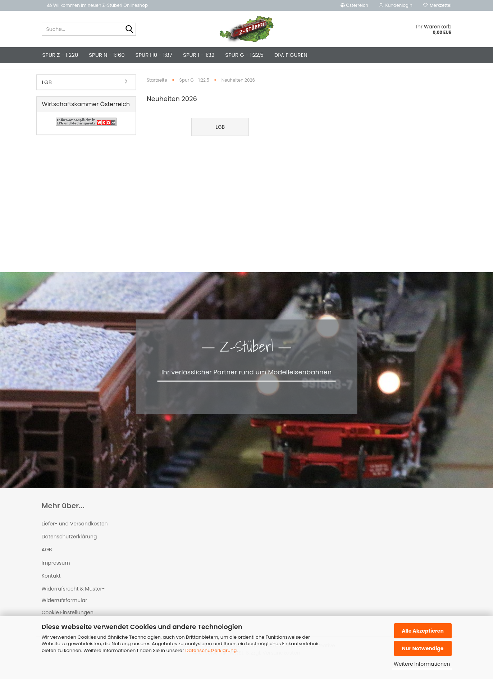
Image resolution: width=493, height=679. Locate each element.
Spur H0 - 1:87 (154, 55)
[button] (354, 5)
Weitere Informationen (422, 663)
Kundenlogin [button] (395, 5)
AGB (47, 556)
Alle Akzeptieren (423, 630)
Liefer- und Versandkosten (75, 530)
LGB (47, 88)
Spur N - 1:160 (106, 55)
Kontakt (51, 582)
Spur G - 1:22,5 (244, 55)
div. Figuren (290, 55)
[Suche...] (129, 29)
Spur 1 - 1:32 (198, 55)
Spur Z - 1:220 (60, 55)
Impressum (56, 569)
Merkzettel (437, 5)
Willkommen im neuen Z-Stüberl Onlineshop (98, 5)
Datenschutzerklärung (211, 650)
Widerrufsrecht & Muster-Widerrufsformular (73, 601)
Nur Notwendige (422, 648)
